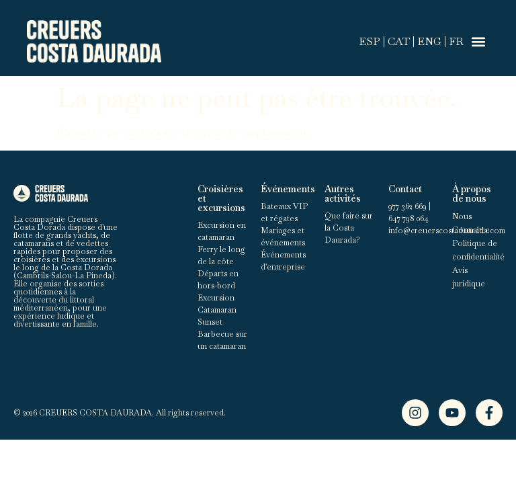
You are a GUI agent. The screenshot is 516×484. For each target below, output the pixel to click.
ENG (429, 41)
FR (456, 41)
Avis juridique (468, 277)
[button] (478, 41)
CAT (399, 41)
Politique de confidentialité (477, 250)
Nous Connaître (471, 223)
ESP (369, 41)
